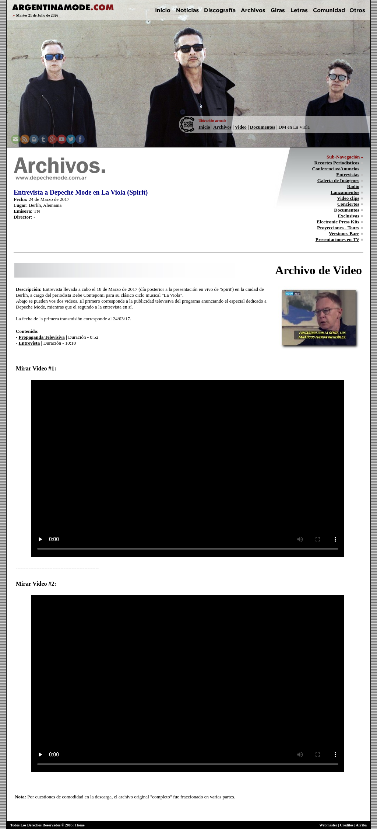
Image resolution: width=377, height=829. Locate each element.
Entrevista (29, 343)
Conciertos (348, 204)
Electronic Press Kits (338, 221)
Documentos (262, 127)
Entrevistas (347, 174)
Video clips (348, 198)
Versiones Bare (344, 233)
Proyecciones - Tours (338, 227)
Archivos (222, 127)
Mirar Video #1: (36, 368)
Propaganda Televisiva (42, 337)
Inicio (204, 127)
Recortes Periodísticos (336, 163)
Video (241, 127)
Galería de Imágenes (338, 180)
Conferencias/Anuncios (335, 168)
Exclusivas (348, 216)
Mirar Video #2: (36, 584)
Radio (353, 186)
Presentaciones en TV (337, 239)
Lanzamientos (345, 192)
